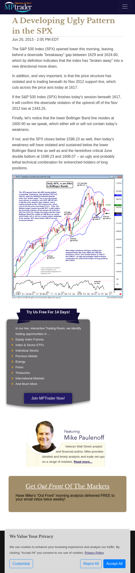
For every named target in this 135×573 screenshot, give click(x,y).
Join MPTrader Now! (48, 398)
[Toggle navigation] (124, 6)
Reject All (91, 564)
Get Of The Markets (67, 486)
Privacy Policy (94, 552)
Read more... (83, 461)
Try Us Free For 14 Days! (48, 312)
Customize (21, 564)
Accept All (114, 564)
